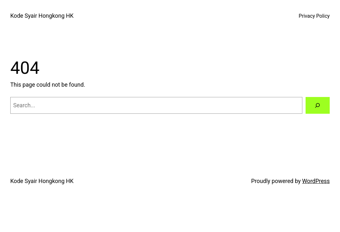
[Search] (318, 105)
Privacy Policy (314, 16)
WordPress (316, 181)
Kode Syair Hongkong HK (42, 16)
